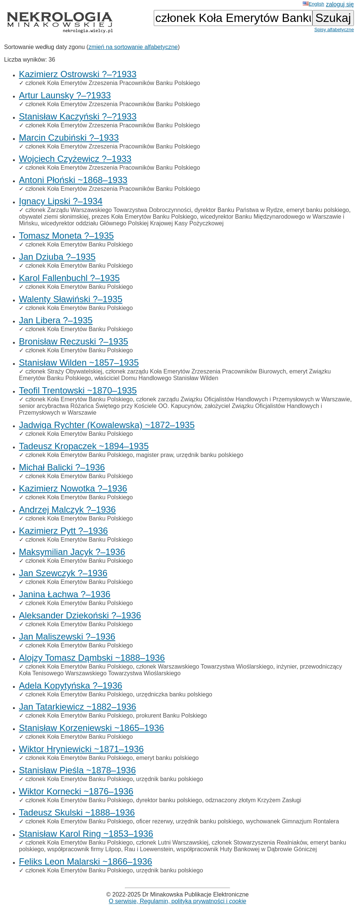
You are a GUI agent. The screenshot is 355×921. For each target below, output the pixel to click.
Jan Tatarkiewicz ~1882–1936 (77, 707)
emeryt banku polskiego (317, 210)
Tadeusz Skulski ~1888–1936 (77, 812)
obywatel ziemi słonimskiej (54, 216)
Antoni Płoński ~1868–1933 (73, 180)
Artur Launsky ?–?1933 (65, 95)
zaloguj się (340, 4)
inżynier (286, 666)
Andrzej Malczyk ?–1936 (67, 509)
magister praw (154, 455)
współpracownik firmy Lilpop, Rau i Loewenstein (110, 849)
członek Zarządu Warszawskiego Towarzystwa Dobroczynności (108, 210)
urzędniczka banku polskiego (174, 694)
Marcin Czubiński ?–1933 (69, 138)
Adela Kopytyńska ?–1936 (70, 685)
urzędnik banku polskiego (209, 455)
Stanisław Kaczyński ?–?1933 (78, 116)
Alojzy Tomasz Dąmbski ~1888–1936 (92, 658)
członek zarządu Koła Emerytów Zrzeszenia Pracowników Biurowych (196, 371)
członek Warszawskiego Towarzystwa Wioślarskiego (204, 666)
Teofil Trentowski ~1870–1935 (78, 390)
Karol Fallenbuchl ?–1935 (69, 278)
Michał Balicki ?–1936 (62, 467)
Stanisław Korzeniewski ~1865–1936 (91, 728)
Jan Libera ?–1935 (56, 320)
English (313, 4)
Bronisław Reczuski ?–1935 (73, 341)
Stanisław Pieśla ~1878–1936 (77, 770)
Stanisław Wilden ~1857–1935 (79, 362)
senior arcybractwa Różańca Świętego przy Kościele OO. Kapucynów (110, 406)
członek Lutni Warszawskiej (172, 842)
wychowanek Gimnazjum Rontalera (292, 821)
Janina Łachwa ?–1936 (64, 594)
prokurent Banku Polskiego (171, 715)
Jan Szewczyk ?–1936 (63, 573)
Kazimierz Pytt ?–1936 (63, 531)
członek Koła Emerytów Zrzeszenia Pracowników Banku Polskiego (112, 83)
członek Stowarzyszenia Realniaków (259, 842)
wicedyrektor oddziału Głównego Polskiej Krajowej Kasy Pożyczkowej (132, 223)
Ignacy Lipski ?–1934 (61, 201)
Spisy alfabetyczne (334, 29)
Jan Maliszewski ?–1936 (67, 636)
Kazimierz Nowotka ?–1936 (73, 488)
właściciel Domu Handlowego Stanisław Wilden (156, 378)
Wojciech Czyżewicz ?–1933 (75, 159)
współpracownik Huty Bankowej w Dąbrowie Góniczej (246, 849)
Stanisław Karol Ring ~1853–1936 (86, 834)
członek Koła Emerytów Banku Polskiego (79, 244)
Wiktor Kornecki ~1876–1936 (76, 791)
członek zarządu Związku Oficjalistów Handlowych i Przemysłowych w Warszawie (243, 399)
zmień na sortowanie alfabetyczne (133, 47)
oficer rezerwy (154, 821)
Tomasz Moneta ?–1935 (66, 236)
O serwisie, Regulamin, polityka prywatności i (177, 901)
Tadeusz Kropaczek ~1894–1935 (84, 446)
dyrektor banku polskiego (169, 800)
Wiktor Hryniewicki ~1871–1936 (81, 749)
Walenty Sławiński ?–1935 (70, 299)
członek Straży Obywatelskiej (63, 371)
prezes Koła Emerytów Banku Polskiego (144, 216)
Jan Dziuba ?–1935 (57, 257)
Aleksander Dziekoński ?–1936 (80, 615)
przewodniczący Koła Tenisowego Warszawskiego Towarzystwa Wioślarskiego (180, 669)
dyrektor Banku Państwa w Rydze (239, 210)
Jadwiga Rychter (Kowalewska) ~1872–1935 (107, 425)
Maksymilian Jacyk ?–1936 (72, 552)
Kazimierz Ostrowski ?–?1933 (77, 74)
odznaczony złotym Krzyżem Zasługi (253, 800)
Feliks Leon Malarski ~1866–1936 (85, 861)
